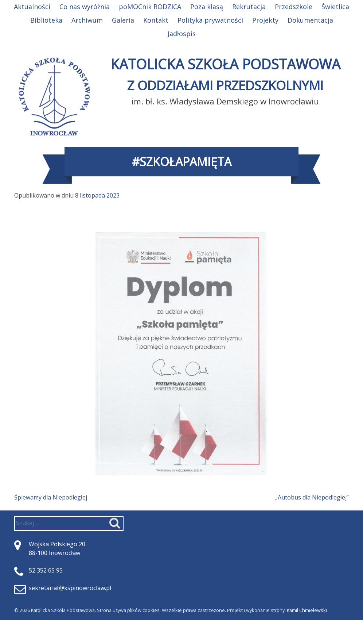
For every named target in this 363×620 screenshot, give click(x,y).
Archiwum (87, 20)
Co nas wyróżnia (84, 6)
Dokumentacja (310, 20)
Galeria (123, 20)
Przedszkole (293, 6)
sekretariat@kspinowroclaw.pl (70, 588)
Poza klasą (206, 6)
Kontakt (155, 20)
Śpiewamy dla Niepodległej (50, 497)
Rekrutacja (249, 6)
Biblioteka (46, 20)
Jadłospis (182, 33)
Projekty (265, 20)
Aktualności (32, 6)
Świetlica (335, 6)
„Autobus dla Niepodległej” (312, 497)
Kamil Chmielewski (307, 610)
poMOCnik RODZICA (150, 6)
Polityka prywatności (210, 20)
